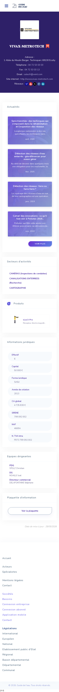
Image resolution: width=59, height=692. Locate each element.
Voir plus (40, 244)
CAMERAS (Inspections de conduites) (28, 273)
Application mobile (14, 614)
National (7, 644)
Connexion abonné (14, 609)
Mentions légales (12, 580)
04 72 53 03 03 (35, 64)
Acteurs (7, 566)
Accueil (6, 558)
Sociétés (7, 594)
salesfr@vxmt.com (33, 74)
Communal (8, 670)
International (10, 633)
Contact (7, 585)
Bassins (7, 599)
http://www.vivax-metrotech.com (36, 79)
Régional (7, 654)
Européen (8, 638)
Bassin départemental (15, 659)
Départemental (11, 665)
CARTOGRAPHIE (17, 288)
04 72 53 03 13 (32, 69)
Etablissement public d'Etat (19, 649)
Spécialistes (9, 571)
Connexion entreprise (16, 604)
